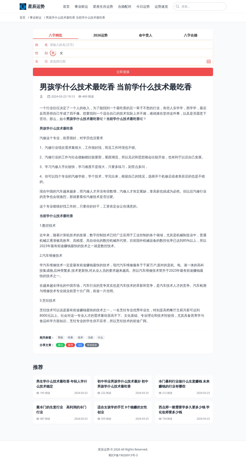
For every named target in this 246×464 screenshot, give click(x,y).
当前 (90, 337)
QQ (80, 345)
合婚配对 (124, 6)
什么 (100, 337)
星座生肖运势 (103, 6)
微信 (60, 345)
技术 (80, 337)
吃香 (70, 337)
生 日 (41, 61)
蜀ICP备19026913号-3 (123, 455)
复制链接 (92, 345)
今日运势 (143, 6)
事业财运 (81, 6)
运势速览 (161, 6)
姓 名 (41, 45)
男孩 (60, 337)
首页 (66, 6)
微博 (70, 345)
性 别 (41, 53)
